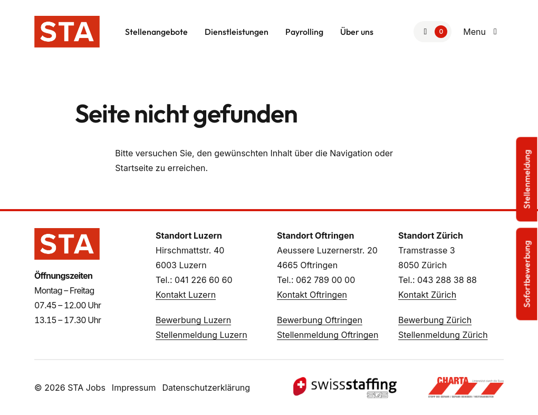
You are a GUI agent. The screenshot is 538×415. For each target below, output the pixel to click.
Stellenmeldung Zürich (443, 334)
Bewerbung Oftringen (319, 320)
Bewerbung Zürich (435, 320)
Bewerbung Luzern (193, 320)
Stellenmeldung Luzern (201, 334)
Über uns (356, 31)
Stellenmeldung (527, 179)
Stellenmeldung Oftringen (327, 334)
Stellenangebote (156, 31)
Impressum (134, 387)
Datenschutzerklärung (206, 387)
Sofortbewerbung (527, 274)
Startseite (134, 168)
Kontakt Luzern (186, 294)
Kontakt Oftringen (312, 294)
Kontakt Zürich (427, 294)
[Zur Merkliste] (432, 31)
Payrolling (304, 31)
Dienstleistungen (236, 31)
